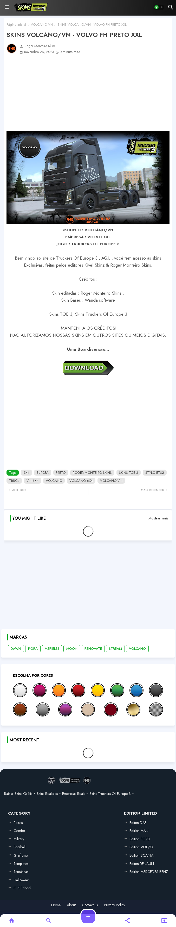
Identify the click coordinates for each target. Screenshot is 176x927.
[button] (159, 7)
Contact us (90, 905)
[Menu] (7, 7)
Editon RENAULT (141, 863)
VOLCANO (54, 480)
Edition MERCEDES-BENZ (148, 871)
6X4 (26, 472)
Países (18, 822)
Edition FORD (139, 839)
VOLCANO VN (42, 24)
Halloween (22, 880)
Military (19, 839)
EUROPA (43, 472)
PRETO (61, 472)
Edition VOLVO (141, 847)
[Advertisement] (88, 94)
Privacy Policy (114, 905)
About (71, 905)
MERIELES (52, 648)
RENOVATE (93, 648)
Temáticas (21, 871)
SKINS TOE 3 (128, 472)
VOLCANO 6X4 (81, 480)
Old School (22, 888)
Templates (21, 863)
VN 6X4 (32, 480)
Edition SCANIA (141, 855)
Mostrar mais (158, 518)
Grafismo (21, 855)
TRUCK (14, 480)
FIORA (33, 648)
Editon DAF (138, 822)
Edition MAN (138, 830)
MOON (71, 648)
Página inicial (16, 24)
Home (56, 905)
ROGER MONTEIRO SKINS (92, 472)
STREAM (115, 648)
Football (19, 847)
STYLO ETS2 (154, 472)
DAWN (16, 648)
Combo (19, 830)
